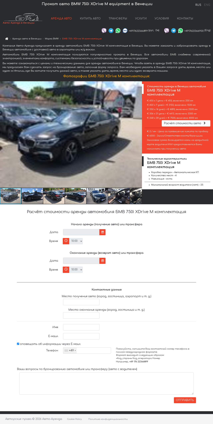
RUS (198, 4)
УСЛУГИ (141, 18)
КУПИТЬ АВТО (90, 18)
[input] (81, 232)
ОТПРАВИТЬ (185, 400)
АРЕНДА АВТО (61, 18)
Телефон (52, 350)
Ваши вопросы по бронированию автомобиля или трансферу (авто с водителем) (77, 369)
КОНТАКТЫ (185, 18)
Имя (55, 327)
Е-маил (53, 336)
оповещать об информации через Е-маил (49, 344)
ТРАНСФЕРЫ (118, 18)
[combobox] (70, 351)
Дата (54, 232)
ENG (207, 4)
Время (53, 241)
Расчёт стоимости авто (185, 123)
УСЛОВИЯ (162, 18)
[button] (139, 134)
